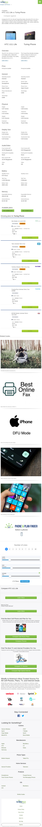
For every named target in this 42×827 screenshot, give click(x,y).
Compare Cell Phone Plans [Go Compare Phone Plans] (21, 636)
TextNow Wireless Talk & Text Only (21, 267)
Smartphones (4, 775)
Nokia (24, 747)
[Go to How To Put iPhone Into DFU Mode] (21, 426)
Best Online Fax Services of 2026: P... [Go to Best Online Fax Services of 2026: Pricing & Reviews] (9, 406)
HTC (2, 745)
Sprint (3, 731)
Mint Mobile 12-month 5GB (18, 221)
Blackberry (26, 785)
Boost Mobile (26, 735)
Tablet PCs (26, 758)
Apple (2, 743)
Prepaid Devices (27, 775)
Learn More (21, 597)
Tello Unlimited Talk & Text (18, 243)
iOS (2, 788)
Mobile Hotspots (5, 758)
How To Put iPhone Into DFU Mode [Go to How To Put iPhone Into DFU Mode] (8, 442)
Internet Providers (6, 766)
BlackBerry (26, 743)
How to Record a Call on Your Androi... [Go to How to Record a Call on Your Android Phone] (9, 478)
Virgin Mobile (4, 733)
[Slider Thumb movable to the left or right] (10, 560)
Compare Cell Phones (5, 4)
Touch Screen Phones (7, 777)
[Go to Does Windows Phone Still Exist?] (21, 498)
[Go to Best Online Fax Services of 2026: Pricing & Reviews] (21, 390)
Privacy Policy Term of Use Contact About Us (21, 814)
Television (25, 766)
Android (3, 785)
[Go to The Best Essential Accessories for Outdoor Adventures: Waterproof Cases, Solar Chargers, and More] (21, 354)
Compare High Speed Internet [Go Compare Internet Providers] (21, 670)
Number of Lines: (21, 545)
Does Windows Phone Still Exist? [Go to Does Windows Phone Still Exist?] (8, 514)
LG (23, 745)
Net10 (24, 733)
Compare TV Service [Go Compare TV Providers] (21, 666)
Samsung (3, 749)
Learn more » (5, 60)
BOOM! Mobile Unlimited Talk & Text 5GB (20, 314)
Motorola (3, 747)
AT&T (24, 729)
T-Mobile (25, 731)
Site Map (21, 821)
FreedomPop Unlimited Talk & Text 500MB (20, 290)
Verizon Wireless (5, 729)
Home (21, 806)
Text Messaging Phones (29, 777)
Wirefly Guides (21, 794)
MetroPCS (4, 735)
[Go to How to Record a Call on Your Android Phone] (21, 462)
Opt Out (21, 824)
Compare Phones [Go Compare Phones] (21, 641)
